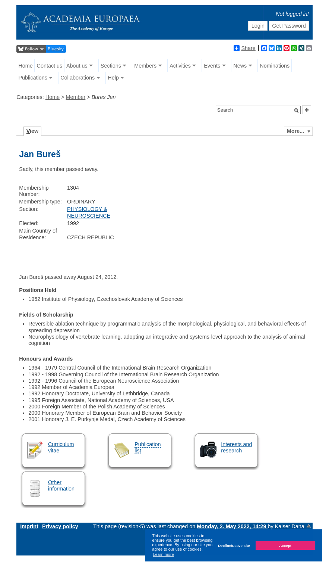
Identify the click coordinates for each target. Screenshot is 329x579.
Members (145, 66)
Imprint (29, 526)
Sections (111, 66)
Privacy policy (60, 526)
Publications (32, 78)
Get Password (289, 26)
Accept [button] (285, 546)
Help (113, 78)
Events (212, 66)
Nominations (275, 66)
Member (76, 97)
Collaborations (77, 78)
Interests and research (236, 447)
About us (77, 66)
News (240, 66)
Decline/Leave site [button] (234, 546)
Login (258, 26)
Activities (180, 66)
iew (32, 131)
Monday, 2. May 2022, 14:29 (232, 526)
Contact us (49, 66)
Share (244, 48)
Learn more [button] (163, 554)
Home (25, 66)
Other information (61, 485)
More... (295, 131)
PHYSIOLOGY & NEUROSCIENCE (88, 212)
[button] (297, 110)
